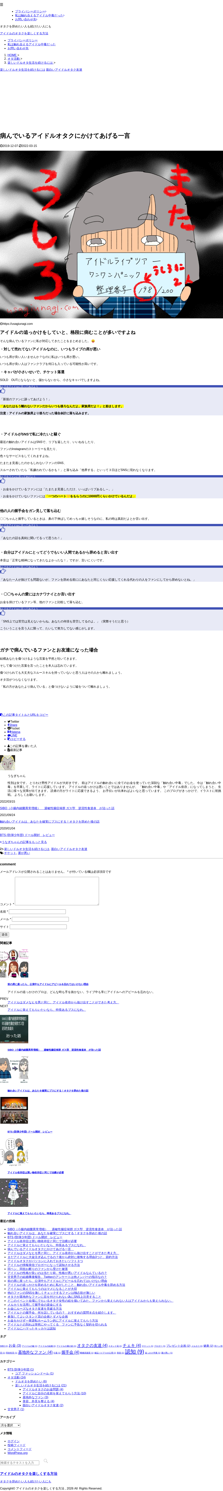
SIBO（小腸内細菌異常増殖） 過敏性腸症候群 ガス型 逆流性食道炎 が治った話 (57, 808)
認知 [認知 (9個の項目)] (134, 1351)
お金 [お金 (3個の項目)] (15, 1345)
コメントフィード (20, 1449)
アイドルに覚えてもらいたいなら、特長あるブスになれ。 (47, 1009)
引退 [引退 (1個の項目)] (57, 1353)
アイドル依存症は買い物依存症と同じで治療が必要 (36, 1172)
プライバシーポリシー (23, 40)
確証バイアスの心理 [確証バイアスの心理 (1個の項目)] (105, 1353)
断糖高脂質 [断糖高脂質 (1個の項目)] (86, 1353)
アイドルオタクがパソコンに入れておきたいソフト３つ (45, 1261)
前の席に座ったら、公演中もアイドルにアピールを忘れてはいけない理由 (48, 984)
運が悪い (24, 853)
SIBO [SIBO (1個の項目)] (4, 1346)
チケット (10, 853)
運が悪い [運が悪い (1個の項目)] (166, 1353)
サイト (4, 926)
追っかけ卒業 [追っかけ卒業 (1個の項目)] (152, 1353)
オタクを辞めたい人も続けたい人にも (25, 1481)
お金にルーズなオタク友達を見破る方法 (35, 1308)
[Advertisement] (111, 101)
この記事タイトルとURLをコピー (24, 714)
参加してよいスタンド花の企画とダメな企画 (38, 1316)
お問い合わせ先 (18, 48)
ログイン (14, 1441)
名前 (4, 911)
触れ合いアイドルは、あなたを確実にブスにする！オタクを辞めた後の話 (50, 821)
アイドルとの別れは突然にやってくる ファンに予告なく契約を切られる (57, 1324)
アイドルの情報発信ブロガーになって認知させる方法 (44, 1265)
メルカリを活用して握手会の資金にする (35, 1304)
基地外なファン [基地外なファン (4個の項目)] (35, 1352)
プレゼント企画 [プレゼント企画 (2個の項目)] (178, 1345)
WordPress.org (18, 1453)
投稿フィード (17, 1445)
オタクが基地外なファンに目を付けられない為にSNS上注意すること (54, 1296)
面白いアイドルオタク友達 (69, 849)
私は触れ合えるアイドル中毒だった (32, 44)
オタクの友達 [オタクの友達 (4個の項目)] (92, 1345)
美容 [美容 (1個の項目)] (120, 1353)
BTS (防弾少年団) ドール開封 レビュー (27, 835)
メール (5, 919)
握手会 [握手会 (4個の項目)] (70, 1352)
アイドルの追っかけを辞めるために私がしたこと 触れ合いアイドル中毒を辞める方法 (66, 1284)
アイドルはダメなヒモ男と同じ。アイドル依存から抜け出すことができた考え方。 (63, 1002)
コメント (7, 904)
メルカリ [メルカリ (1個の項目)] (197, 1346)
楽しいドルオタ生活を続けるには (26, 849)
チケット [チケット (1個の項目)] (147, 1346)
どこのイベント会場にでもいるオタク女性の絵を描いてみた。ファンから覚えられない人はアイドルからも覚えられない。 (90, 1300)
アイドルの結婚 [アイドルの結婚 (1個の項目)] (47, 1346)
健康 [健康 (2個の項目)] (208, 1345)
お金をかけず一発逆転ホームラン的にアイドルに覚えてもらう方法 (53, 1320)
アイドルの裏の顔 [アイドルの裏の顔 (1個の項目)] (66, 1346)
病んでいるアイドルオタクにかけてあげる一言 (41, 1249)
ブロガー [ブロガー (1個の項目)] (159, 1346)
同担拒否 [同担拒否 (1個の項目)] (11, 1353)
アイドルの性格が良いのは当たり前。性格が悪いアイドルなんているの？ (57, 1273)
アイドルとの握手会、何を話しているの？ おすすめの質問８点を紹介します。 (62, 1312)
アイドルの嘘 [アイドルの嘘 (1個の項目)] (29, 1346)
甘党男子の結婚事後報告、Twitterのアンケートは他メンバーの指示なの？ (57, 1276)
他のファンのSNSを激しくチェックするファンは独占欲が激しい (51, 1292)
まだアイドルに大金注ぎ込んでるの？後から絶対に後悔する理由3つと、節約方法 (63, 1257)
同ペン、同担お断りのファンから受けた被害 (38, 1269)
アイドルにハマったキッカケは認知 (32, 1328)
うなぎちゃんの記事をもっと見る (23, 842)
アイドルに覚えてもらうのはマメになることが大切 (42, 1288)
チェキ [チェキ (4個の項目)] (132, 1345)
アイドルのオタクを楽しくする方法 (24, 33)
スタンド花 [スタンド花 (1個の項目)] (115, 1346)
